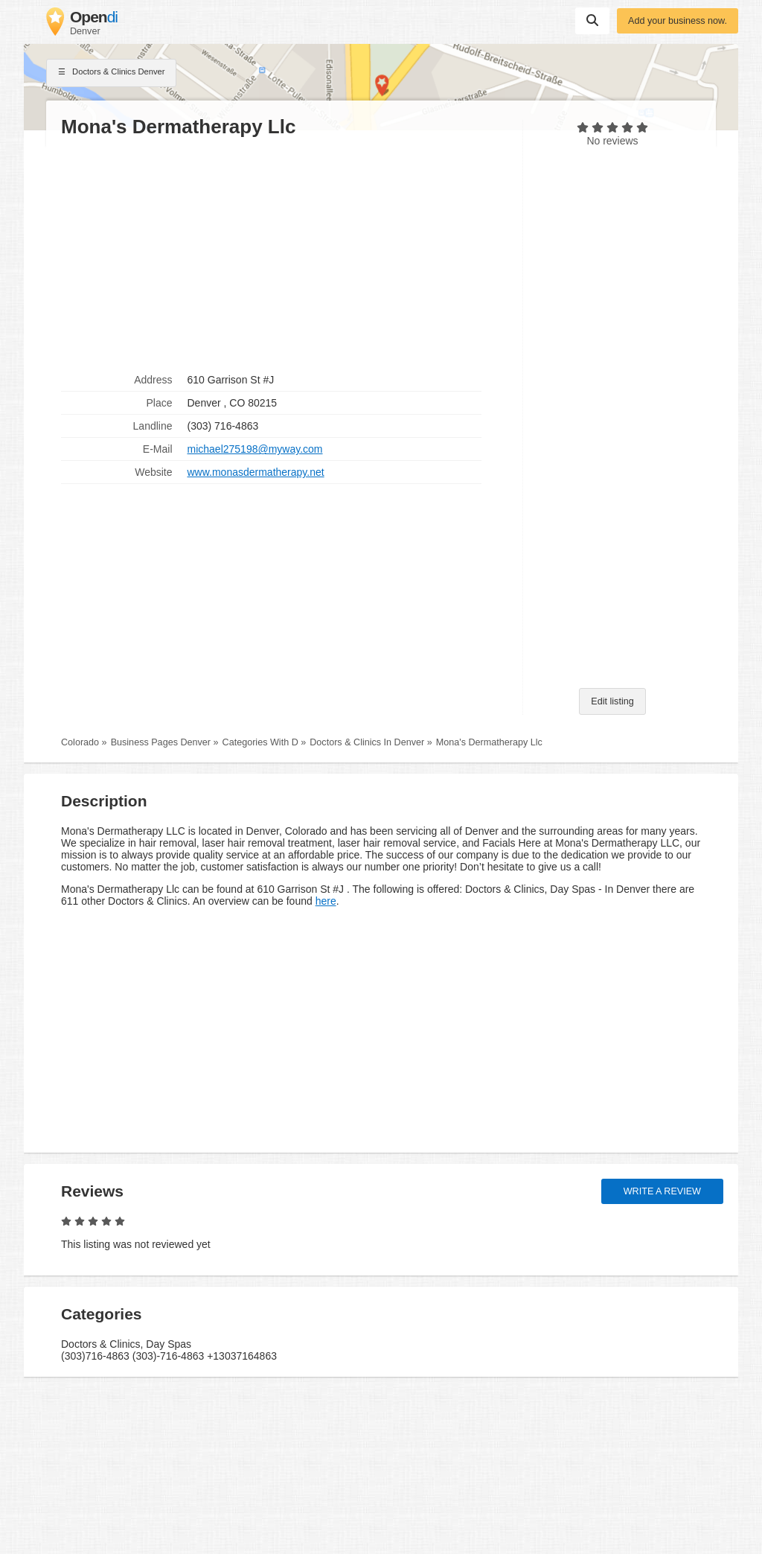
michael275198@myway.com (255, 449)
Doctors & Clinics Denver (111, 73)
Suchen (592, 20)
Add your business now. (677, 21)
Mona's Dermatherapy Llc (489, 742)
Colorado (80, 742)
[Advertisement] (284, 254)
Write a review (662, 1191)
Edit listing (612, 701)
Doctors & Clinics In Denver (367, 742)
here (326, 901)
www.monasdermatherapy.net (256, 472)
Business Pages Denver (161, 742)
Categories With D (260, 742)
